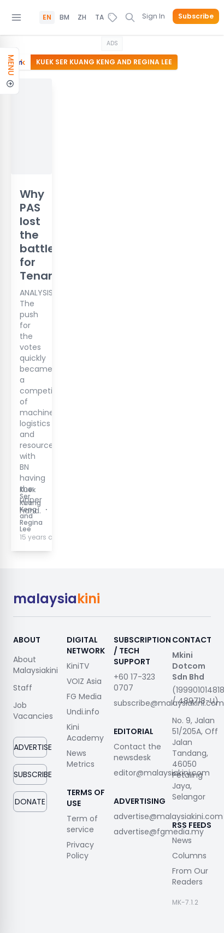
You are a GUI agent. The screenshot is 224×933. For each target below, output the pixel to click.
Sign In (153, 16)
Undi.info (83, 711)
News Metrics (81, 759)
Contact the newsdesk (137, 752)
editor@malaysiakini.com (162, 772)
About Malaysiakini (35, 665)
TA (99, 17)
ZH (82, 17)
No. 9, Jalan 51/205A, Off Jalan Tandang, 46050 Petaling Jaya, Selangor (195, 758)
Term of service (82, 824)
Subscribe (196, 16)
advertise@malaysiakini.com (168, 816)
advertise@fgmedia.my (159, 831)
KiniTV (78, 666)
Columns (189, 855)
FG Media (84, 696)
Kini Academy (85, 732)
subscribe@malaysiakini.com (169, 703)
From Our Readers (190, 876)
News (182, 840)
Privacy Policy (80, 850)
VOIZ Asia (84, 681)
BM (64, 17)
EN (47, 17)
